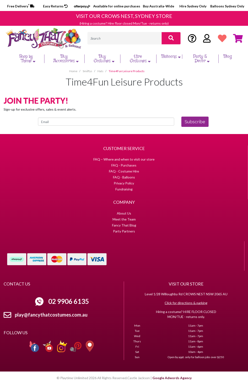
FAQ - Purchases (123, 165)
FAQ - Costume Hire (124, 171)
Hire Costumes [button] (141, 58)
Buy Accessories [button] (66, 58)
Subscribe (195, 121)
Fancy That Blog (124, 225)
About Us (124, 213)
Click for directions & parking (186, 303)
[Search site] (171, 38)
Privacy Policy (124, 183)
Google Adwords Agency (172, 378)
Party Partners (124, 231)
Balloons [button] (171, 56)
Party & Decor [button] (202, 58)
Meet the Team (124, 219)
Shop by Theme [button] (28, 58)
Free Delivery (20, 6)
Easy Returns (55, 6)
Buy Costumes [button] (105, 58)
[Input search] (124, 38)
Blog (227, 56)
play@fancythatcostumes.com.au (51, 315)
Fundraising (124, 189)
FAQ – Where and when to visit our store (124, 159)
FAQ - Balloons (124, 177)
